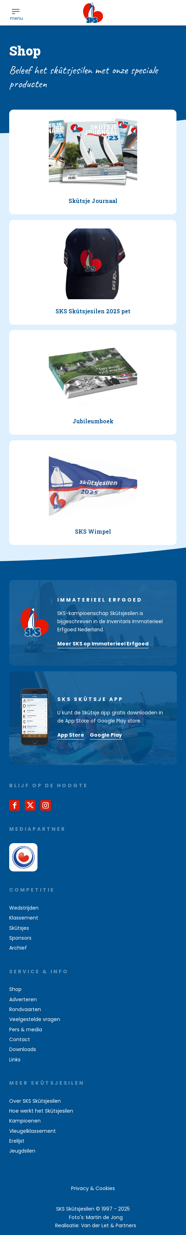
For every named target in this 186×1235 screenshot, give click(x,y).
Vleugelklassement (32, 1131)
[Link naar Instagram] (45, 805)
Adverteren (23, 999)
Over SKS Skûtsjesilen (35, 1100)
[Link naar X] (30, 805)
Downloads (22, 1049)
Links (15, 1059)
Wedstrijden (24, 907)
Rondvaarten (25, 1009)
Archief (18, 947)
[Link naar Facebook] (14, 805)
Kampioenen (25, 1120)
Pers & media (25, 1029)
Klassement (23, 917)
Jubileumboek (93, 421)
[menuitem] (15, 11)
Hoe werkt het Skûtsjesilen (41, 1110)
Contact (19, 1039)
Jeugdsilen (22, 1150)
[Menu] (15, 11)
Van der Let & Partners (108, 1225)
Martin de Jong (104, 1217)
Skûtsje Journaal (93, 200)
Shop (15, 989)
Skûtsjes (19, 928)
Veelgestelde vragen (34, 1019)
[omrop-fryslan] (23, 857)
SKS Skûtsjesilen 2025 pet (93, 311)
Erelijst (16, 1140)
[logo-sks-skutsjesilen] (93, 12)
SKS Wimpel (93, 531)
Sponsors (20, 937)
